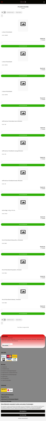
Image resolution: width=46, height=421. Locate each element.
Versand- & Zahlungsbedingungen (9, 370)
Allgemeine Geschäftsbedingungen (9, 374)
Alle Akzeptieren (23, 411)
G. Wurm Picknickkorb (7, 32)
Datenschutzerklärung (36, 408)
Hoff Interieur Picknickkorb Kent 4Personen (12, 121)
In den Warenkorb (23, 46)
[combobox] (10, 12)
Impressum (4, 367)
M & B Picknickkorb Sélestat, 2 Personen (11, 299)
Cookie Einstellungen (6, 380)
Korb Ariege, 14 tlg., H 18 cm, (8, 210)
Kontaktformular (5, 368)
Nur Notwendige (23, 415)
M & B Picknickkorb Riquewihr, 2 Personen (12, 269)
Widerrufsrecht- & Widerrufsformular (9, 372)
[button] (2, 12)
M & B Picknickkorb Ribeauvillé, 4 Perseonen (12, 240)
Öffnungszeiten (5, 378)
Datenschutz (4, 376)
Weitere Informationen (23, 418)
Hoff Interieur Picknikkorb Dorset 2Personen (12, 180)
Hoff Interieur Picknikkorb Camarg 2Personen (12, 151)
